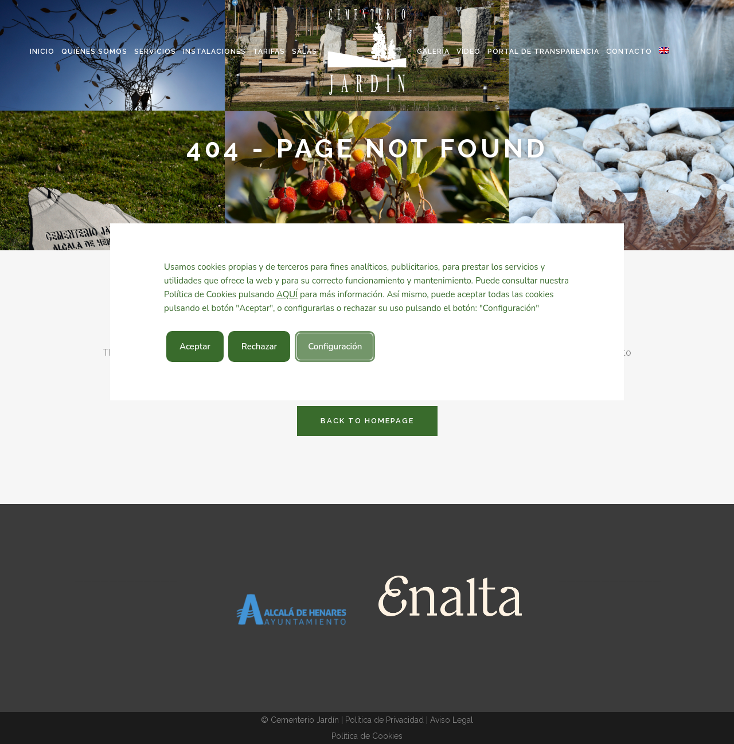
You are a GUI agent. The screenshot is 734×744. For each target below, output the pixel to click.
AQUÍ (287, 294)
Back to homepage (367, 420)
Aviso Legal (451, 720)
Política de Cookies (367, 736)
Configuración (335, 346)
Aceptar (194, 346)
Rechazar (259, 346)
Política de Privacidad (384, 720)
